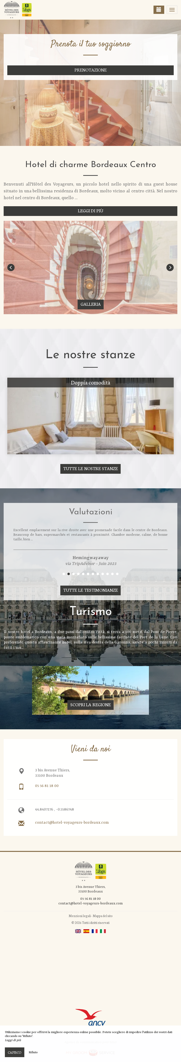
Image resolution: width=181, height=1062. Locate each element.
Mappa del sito (103, 915)
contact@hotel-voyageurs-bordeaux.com (72, 823)
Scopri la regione (90, 704)
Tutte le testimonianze (90, 590)
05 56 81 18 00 (47, 786)
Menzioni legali (80, 915)
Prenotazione (90, 70)
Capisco (14, 1052)
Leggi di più (90, 210)
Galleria (91, 304)
